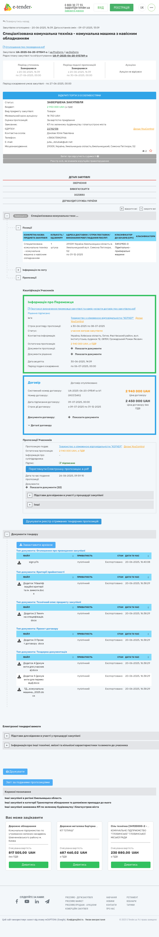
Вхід (101, 7)
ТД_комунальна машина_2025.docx (33, 692)
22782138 (52, 128)
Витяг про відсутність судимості (80, 156)
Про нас (110, 908)
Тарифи (131, 905)
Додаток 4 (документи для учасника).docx (33, 667)
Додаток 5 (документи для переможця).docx (33, 679)
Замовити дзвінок (74, 10)
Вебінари (131, 901)
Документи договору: (41, 417)
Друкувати (15, 771)
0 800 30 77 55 (74, 5)
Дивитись (28, 864)
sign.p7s (34, 562)
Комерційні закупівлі (76, 908)
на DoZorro (72, 52)
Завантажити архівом (36, 545)
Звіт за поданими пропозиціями (28, 782)
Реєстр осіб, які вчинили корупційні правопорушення (79, 161)
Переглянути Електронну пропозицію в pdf (59, 469)
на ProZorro (57, 52)
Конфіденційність (75, 919)
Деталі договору (40, 425)
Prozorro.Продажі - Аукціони (80, 905)
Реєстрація (121, 7)
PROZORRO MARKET (74, 901)
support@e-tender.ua (77, 7)
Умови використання (95, 919)
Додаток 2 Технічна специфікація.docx (34, 617)
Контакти (111, 905)
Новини (110, 901)
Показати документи (86, 348)
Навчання (111, 897)
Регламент (132, 897)
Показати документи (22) (44, 487)
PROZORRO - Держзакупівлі (79, 897)
